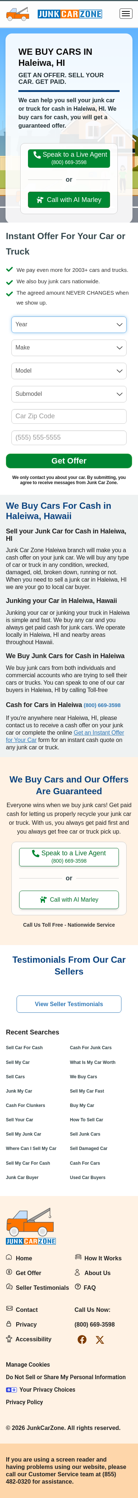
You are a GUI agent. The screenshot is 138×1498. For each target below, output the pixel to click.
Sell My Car (18, 1062)
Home (24, 1258)
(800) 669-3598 (95, 1324)
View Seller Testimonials (69, 1004)
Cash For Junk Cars (91, 1047)
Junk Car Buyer (22, 1177)
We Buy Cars (83, 1076)
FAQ (90, 1288)
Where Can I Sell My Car (31, 1148)
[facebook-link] (82, 1339)
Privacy (26, 1324)
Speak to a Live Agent (70, 158)
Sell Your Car (19, 1119)
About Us (98, 1273)
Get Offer (69, 460)
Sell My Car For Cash (28, 1163)
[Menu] (126, 13)
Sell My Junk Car (23, 1134)
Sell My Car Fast (87, 1091)
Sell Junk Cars (85, 1134)
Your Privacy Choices (40, 1389)
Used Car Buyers (88, 1177)
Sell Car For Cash (24, 1047)
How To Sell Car (86, 1119)
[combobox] (69, 324)
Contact (27, 1310)
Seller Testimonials (42, 1288)
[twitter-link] (100, 1339)
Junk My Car (19, 1091)
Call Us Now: (93, 1310)
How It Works (103, 1258)
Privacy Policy (24, 1402)
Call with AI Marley (68, 200)
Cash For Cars (85, 1163)
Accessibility (33, 1339)
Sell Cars (15, 1076)
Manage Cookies (28, 1364)
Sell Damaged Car (88, 1148)
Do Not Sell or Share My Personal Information (66, 1377)
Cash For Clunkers (25, 1105)
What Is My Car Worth (93, 1062)
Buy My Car (82, 1105)
